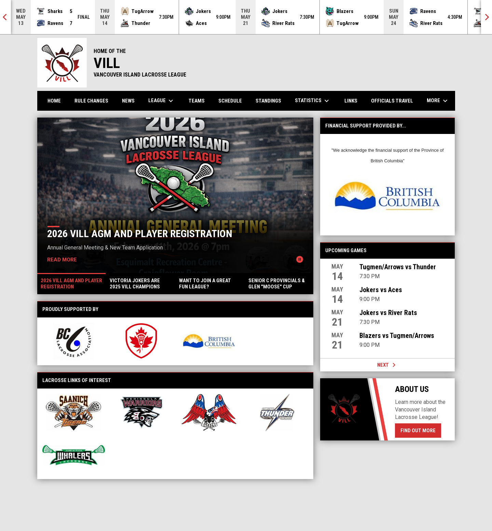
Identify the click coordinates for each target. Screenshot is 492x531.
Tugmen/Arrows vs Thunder (397, 266)
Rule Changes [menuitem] (91, 101)
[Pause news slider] (299, 259)
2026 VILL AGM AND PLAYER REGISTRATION (139, 234)
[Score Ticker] (246, 17)
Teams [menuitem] (197, 101)
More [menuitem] (438, 101)
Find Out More (418, 430)
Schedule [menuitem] (230, 101)
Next (387, 365)
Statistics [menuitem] (313, 101)
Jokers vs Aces (380, 289)
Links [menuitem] (350, 101)
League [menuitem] (161, 101)
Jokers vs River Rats (388, 312)
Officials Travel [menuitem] (392, 101)
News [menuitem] (128, 101)
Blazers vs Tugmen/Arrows (396, 335)
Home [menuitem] (54, 101)
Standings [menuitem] (268, 101)
